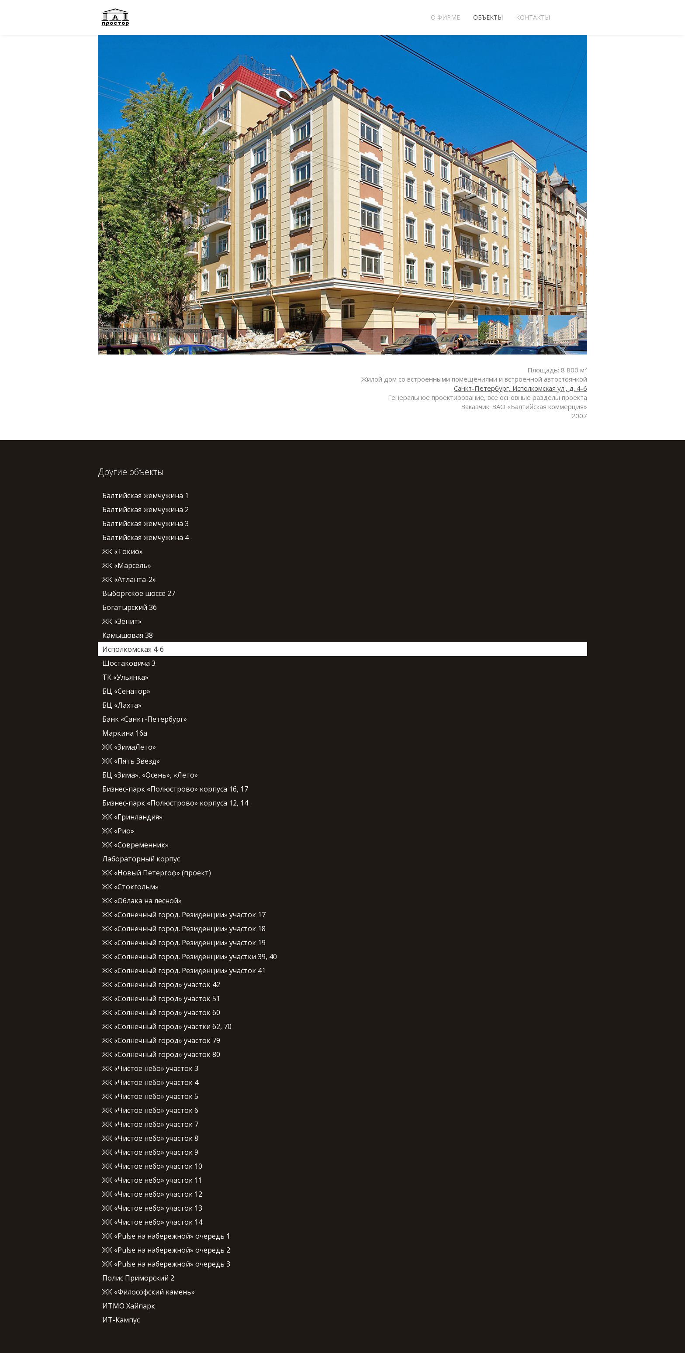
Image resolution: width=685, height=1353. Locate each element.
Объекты (488, 17)
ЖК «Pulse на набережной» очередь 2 (166, 1250)
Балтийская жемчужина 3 (145, 523)
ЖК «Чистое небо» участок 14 (152, 1222)
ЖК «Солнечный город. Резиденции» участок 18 (184, 928)
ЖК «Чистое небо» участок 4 (150, 1082)
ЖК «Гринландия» (132, 817)
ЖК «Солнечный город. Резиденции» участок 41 (184, 970)
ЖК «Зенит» (122, 621)
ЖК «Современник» (135, 845)
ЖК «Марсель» (126, 565)
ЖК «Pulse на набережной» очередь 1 (166, 1236)
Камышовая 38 (127, 635)
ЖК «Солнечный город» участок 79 (161, 1040)
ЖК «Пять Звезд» (131, 761)
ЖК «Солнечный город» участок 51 (161, 998)
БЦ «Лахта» (122, 705)
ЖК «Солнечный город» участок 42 (161, 984)
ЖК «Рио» (118, 831)
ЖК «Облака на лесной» (142, 900)
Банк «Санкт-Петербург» (144, 719)
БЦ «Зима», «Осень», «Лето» (150, 775)
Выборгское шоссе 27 (138, 593)
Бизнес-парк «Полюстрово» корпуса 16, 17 (175, 789)
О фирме (445, 17)
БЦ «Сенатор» (126, 691)
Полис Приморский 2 (138, 1278)
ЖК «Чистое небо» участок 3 (150, 1068)
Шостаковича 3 (129, 663)
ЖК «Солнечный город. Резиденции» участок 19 (184, 942)
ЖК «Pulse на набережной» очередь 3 (166, 1264)
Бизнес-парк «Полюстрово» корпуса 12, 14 (175, 803)
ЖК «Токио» (122, 551)
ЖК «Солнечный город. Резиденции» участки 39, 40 (189, 956)
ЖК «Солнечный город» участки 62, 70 (167, 1026)
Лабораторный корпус (141, 859)
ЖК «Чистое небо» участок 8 (150, 1138)
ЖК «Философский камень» (148, 1292)
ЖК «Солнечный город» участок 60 (161, 1012)
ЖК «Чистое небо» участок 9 (150, 1152)
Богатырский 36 (129, 607)
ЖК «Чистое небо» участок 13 (152, 1208)
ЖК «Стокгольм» (130, 887)
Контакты (533, 17)
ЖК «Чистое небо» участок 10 (152, 1166)
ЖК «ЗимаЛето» (129, 747)
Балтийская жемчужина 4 (145, 537)
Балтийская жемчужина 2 (145, 509)
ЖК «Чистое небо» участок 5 (150, 1096)
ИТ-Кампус (121, 1320)
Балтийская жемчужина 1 (145, 495)
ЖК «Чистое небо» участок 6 (150, 1110)
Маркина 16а (124, 733)
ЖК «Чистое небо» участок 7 (150, 1124)
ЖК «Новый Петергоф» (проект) (156, 873)
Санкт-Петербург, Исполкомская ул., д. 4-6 (520, 388)
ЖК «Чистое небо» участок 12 (152, 1194)
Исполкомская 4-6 (133, 649)
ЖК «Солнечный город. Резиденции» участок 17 (184, 914)
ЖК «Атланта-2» (129, 579)
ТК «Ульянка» (125, 677)
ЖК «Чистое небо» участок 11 (152, 1180)
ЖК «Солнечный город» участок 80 (161, 1054)
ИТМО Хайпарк (128, 1306)
